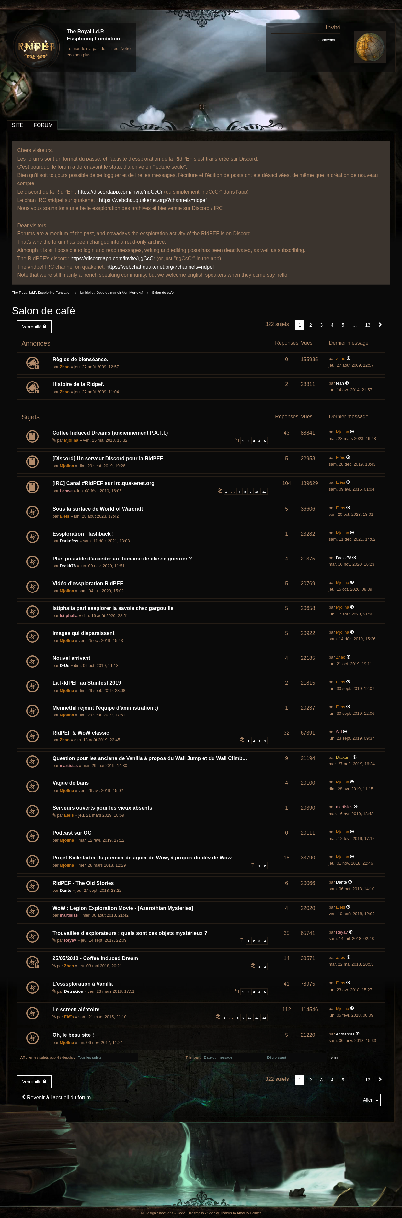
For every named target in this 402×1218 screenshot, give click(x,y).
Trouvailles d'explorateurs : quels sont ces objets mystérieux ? (129, 933)
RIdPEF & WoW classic (80, 733)
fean (340, 383)
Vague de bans (70, 783)
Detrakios (73, 991)
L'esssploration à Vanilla (82, 984)
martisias (69, 765)
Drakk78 (68, 565)
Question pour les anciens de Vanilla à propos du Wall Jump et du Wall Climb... (149, 758)
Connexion (327, 40)
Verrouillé (34, 326)
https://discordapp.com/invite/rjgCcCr (120, 191)
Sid (339, 731)
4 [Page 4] (332, 324)
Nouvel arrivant (71, 658)
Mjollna (71, 440)
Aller (368, 1099)
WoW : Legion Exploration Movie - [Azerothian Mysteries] (122, 908)
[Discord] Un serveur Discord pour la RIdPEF (107, 458)
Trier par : (193, 1057)
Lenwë (66, 490)
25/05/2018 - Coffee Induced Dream (95, 958)
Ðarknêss (69, 540)
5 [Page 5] (343, 324)
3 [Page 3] (321, 324)
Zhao (65, 366)
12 (264, 1017)
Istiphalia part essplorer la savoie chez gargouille (112, 608)
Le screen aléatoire (75, 1009)
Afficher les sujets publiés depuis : (47, 1057)
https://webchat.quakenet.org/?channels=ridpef (153, 200)
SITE (18, 125)
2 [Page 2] (310, 324)
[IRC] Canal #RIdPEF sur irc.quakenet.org (103, 483)
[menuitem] (35, 326)
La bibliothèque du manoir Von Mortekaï (111, 292)
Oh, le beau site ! (73, 1035)
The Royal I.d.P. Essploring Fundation (42, 292)
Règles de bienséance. (80, 359)
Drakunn (343, 757)
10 (257, 491)
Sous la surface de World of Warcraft (97, 509)
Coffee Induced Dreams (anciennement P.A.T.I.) (110, 433)
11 (264, 491)
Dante (65, 890)
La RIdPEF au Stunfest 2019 (86, 683)
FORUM (43, 125)
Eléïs (340, 457)
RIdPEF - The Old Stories (83, 883)
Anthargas (345, 1034)
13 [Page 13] (367, 324)
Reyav (70, 940)
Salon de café (163, 292)
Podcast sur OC (71, 833)
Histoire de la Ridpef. (78, 384)
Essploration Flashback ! (83, 534)
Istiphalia (68, 615)
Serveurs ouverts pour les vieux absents (102, 808)
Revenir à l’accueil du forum (56, 1097)
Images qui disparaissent (83, 633)
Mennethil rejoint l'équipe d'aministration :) (105, 708)
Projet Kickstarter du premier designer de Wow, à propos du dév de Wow (142, 857)
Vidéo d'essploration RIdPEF (87, 583)
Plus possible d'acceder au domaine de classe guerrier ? (122, 558)
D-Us (64, 665)
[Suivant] (380, 324)
